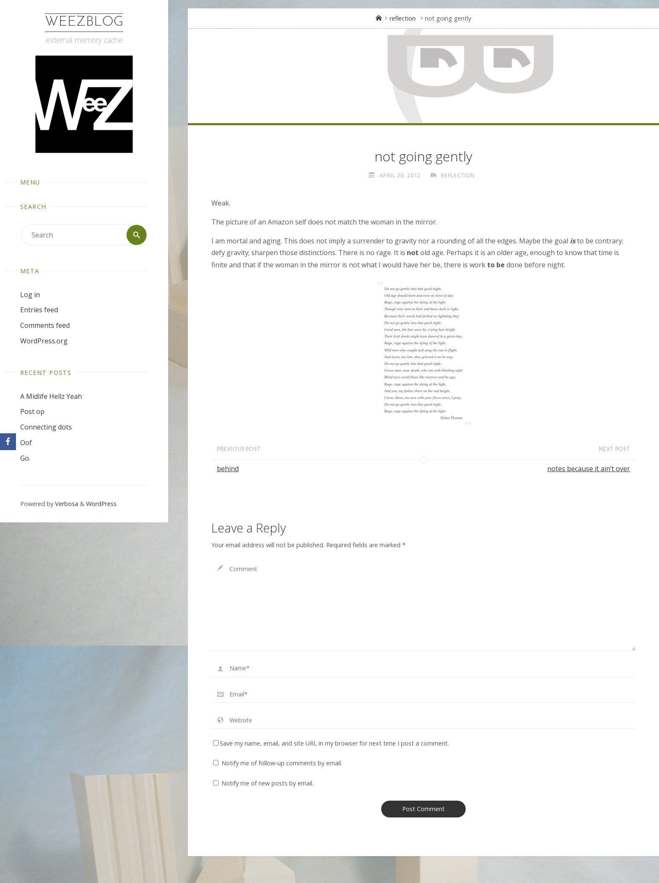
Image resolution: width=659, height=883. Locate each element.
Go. (25, 458)
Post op (32, 411)
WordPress (101, 504)
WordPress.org (44, 340)
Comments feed (45, 325)
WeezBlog (84, 22)
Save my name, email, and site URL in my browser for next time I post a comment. (331, 743)
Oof (26, 442)
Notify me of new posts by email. (267, 783)
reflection (403, 18)
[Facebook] (8, 441)
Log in (30, 294)
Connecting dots (46, 427)
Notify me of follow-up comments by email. (281, 763)
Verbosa (65, 504)
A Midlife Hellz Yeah (51, 396)
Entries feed (39, 309)
